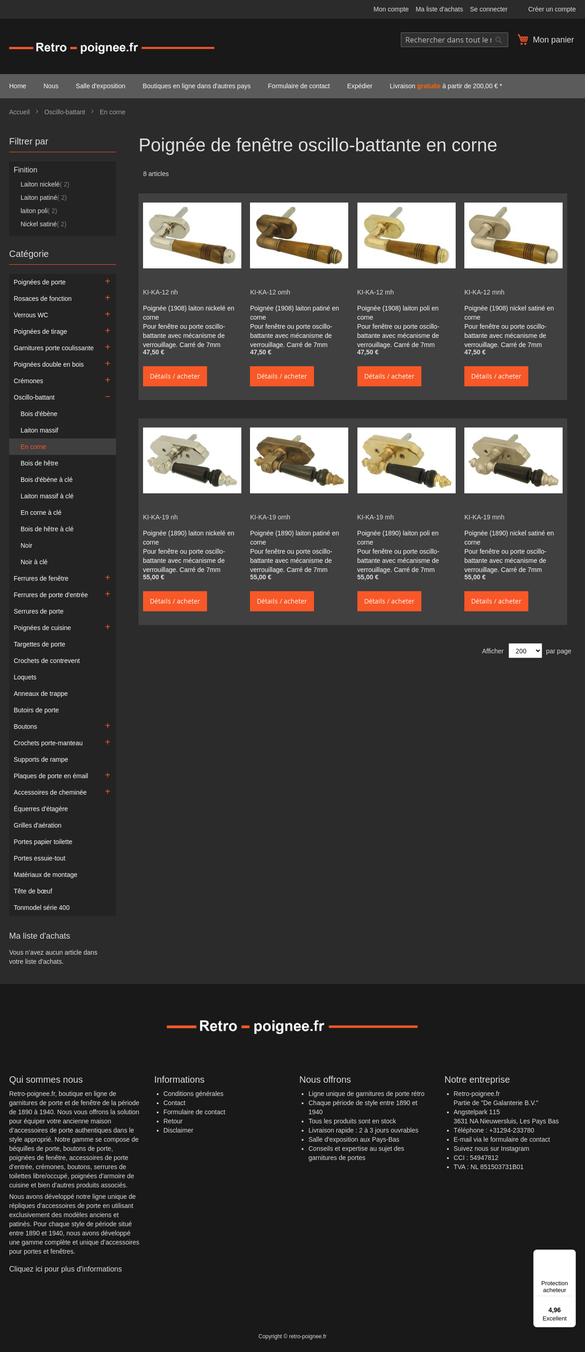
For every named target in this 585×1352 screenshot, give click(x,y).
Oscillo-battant (65, 112)
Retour (173, 1121)
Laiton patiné (44, 197)
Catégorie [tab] (29, 254)
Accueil (20, 112)
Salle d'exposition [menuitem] (101, 86)
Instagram (515, 1148)
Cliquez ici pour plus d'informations (65, 1269)
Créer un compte (552, 9)
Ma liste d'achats (439, 9)
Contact (175, 1102)
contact (539, 1139)
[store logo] (112, 47)
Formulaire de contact (194, 1112)
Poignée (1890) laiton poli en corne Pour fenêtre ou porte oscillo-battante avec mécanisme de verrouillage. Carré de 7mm (398, 551)
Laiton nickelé (45, 184)
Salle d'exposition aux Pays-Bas (353, 1139)
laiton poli (39, 210)
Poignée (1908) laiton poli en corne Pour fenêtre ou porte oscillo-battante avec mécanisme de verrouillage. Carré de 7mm (398, 326)
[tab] (62, 143)
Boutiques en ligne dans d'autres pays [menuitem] (196, 86)
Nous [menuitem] (50, 86)
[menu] (292, 86)
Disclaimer (178, 1130)
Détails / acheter (175, 376)
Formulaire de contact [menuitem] (299, 86)
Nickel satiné (43, 224)
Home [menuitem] (17, 86)
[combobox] (454, 39)
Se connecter (489, 9)
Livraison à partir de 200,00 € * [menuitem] (446, 86)
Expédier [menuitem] (359, 86)
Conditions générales (194, 1093)
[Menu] (570, 1255)
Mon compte (391, 9)
